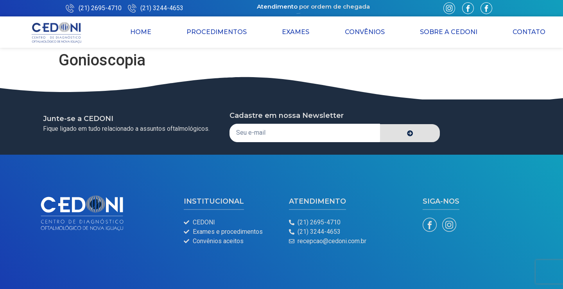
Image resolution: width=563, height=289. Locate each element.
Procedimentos (216, 32)
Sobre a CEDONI (448, 32)
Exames (295, 32)
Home (140, 32)
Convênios (365, 32)
